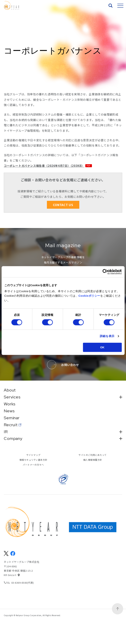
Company (63, 439)
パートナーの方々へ (33, 464)
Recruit (11, 425)
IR (63, 432)
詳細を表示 (107, 336)
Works (9, 404)
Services (63, 397)
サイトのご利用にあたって (93, 455)
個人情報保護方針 (92, 459)
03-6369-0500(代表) (22, 583)
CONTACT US (63, 204)
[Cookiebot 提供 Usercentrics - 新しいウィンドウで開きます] (105, 272)
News (9, 411)
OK (102, 347)
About (10, 390)
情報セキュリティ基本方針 (33, 459)
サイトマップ (33, 455)
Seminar (12, 418)
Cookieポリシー (89, 295)
